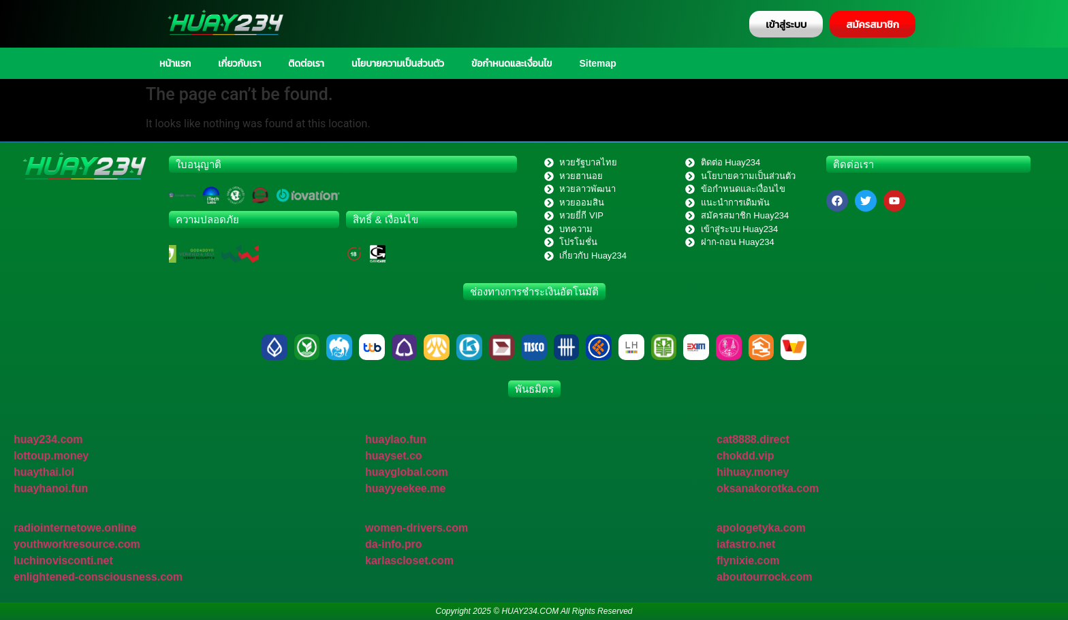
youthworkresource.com (77, 544)
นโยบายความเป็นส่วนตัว (397, 63)
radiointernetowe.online (75, 528)
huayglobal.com (406, 472)
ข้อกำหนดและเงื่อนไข (511, 63)
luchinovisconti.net (63, 560)
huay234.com (48, 439)
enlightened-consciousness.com (98, 577)
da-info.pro (393, 544)
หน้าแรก (175, 63)
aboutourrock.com (764, 577)
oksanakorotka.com (768, 488)
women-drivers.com (416, 528)
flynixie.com (748, 560)
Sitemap (597, 63)
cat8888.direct (753, 439)
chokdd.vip (745, 455)
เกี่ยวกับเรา (239, 63)
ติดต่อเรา (306, 63)
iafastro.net (746, 544)
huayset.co (393, 455)
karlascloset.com (409, 560)
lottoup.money (51, 455)
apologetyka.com (761, 528)
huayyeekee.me (405, 488)
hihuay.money (753, 472)
